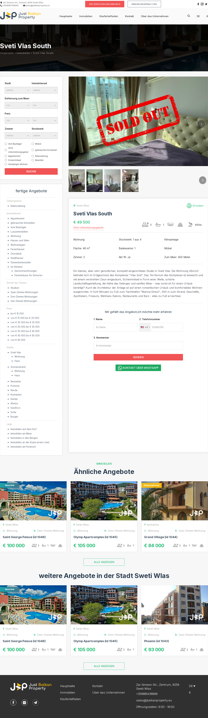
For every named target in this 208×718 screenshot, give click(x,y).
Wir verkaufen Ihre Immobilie (104, 4)
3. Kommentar (101, 337)
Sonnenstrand (18, 367)
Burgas (14, 416)
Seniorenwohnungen (25, 270)
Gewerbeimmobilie (21, 262)
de (198, 16)
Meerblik (39, 160)
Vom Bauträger (15, 144)
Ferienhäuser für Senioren (28, 275)
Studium (15, 287)
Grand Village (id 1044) (160, 537)
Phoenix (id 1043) (156, 641)
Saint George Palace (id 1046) (24, 537)
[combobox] (145, 327)
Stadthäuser (17, 258)
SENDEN (138, 357)
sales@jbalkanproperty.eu (36, 5)
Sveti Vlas (16, 352)
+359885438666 (9, 5)
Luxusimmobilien (19, 231)
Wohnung (16, 236)
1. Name (98, 319)
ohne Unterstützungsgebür (18, 150)
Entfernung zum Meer (17, 98)
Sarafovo (15, 407)
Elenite (14, 399)
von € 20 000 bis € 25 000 (25, 322)
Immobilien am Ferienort (23, 446)
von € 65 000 (18, 339)
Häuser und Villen (20, 240)
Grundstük (16, 253)
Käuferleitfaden (108, 16)
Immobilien (85, 16)
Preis (7, 113)
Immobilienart (39, 83)
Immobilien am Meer (21, 433)
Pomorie (15, 385)
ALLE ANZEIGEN (104, 562)
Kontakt (129, 16)
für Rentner (17, 266)
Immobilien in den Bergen (24, 437)
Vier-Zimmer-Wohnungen (24, 301)
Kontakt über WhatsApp (138, 368)
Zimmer (9, 128)
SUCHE (31, 171)
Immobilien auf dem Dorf (24, 429)
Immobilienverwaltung (144, 4)
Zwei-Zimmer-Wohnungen (24, 292)
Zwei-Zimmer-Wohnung (49, 530)
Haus (17, 360)
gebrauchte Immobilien (46, 150)
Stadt (8, 83)
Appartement (14, 156)
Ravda (14, 390)
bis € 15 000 (17, 313)
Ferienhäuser (18, 249)
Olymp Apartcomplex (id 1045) (95, 537)
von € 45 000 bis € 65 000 (25, 335)
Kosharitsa (16, 394)
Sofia (13, 412)
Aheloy (14, 403)
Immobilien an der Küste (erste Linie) (30, 442)
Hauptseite (65, 16)
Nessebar (16, 381)
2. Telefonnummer (149, 319)
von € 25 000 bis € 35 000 (25, 326)
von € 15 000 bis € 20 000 (25, 318)
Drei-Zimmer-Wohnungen (24, 296)
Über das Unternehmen (155, 16)
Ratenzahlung (41, 156)
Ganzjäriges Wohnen (18, 164)
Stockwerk (38, 128)
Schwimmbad (14, 160)
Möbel (38, 144)
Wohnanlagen (18, 244)
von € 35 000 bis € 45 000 (25, 331)
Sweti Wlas (80, 205)
